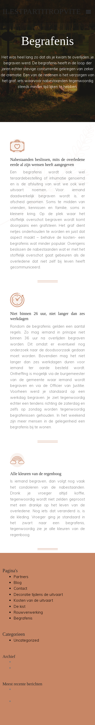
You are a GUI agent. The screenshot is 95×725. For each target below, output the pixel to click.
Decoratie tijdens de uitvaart (38, 594)
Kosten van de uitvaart (33, 600)
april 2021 (22, 668)
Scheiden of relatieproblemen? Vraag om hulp (53, 701)
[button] (88, 11)
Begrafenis (23, 618)
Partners (21, 576)
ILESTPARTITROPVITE (42, 11)
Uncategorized (26, 640)
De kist (19, 606)
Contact (20, 588)
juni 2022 (21, 661)
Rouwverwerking (28, 612)
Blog (18, 582)
